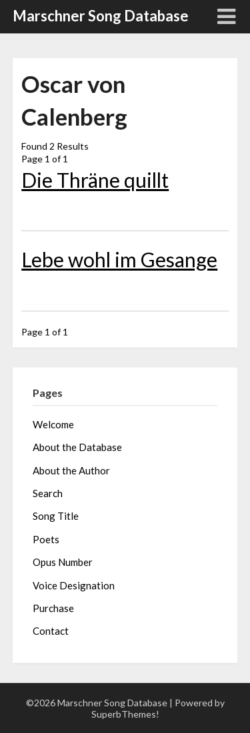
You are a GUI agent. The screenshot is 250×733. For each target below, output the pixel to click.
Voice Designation (74, 585)
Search (48, 493)
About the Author (71, 470)
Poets (46, 539)
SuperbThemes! (125, 714)
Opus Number (63, 562)
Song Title (56, 516)
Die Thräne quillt (95, 180)
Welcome (53, 424)
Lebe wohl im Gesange (119, 259)
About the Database (77, 447)
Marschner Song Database (101, 16)
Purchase (53, 608)
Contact (51, 631)
